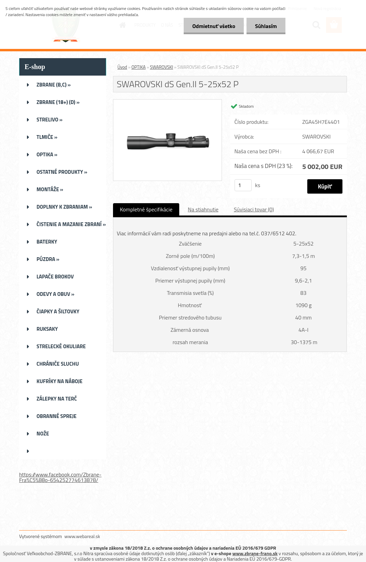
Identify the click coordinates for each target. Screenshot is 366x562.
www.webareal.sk (82, 536)
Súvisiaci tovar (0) (254, 209)
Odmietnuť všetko (213, 26)
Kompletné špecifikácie (146, 209)
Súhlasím (266, 26)
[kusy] (243, 185)
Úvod (122, 67)
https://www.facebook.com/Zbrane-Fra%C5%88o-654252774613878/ (60, 477)
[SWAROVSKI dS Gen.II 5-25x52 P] (167, 102)
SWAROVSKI (161, 67)
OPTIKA (138, 67)
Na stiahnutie (203, 209)
